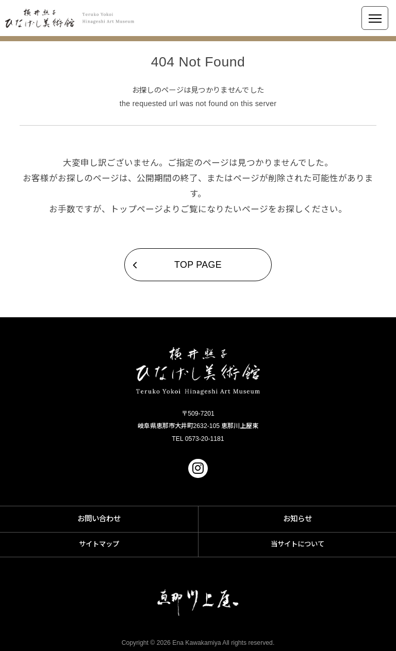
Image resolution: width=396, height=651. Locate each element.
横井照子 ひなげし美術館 (69, 18)
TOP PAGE (198, 265)
